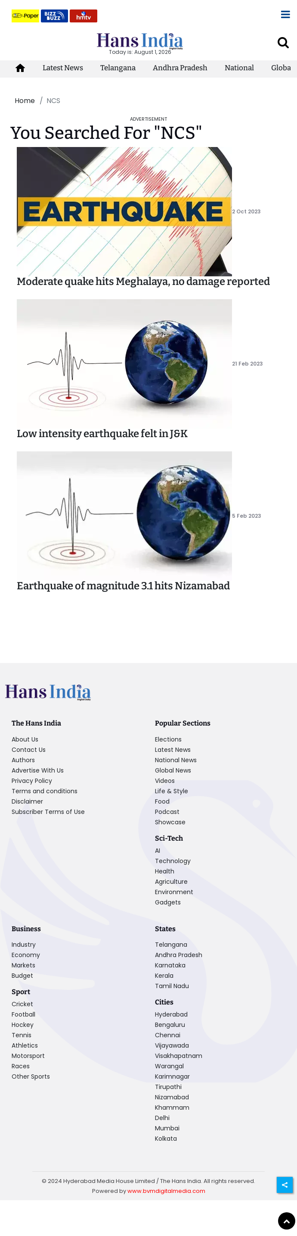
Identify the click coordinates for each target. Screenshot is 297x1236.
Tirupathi (168, 1087)
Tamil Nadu (172, 986)
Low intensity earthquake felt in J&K (102, 434)
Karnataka (170, 965)
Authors (23, 760)
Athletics (25, 1045)
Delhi (162, 1118)
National (239, 67)
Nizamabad (172, 1097)
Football (23, 1014)
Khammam (172, 1108)
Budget (22, 976)
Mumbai (167, 1128)
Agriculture (171, 882)
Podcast (167, 812)
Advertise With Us (38, 770)
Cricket (22, 1004)
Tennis (21, 1035)
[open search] (283, 42)
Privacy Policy (32, 781)
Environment (174, 892)
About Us (25, 739)
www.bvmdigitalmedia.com (166, 1191)
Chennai (167, 1035)
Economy (26, 955)
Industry (24, 945)
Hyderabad (171, 1014)
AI (157, 851)
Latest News (63, 67)
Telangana (118, 67)
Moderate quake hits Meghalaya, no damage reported (143, 281)
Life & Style (171, 791)
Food (162, 801)
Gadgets (168, 902)
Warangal (169, 1066)
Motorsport (28, 1056)
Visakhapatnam (178, 1056)
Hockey (23, 1025)
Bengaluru (170, 1025)
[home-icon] (20, 68)
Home (25, 101)
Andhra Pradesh (180, 67)
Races (21, 1066)
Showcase (170, 822)
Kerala (164, 976)
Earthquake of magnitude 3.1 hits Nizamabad (123, 586)
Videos (165, 781)
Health (164, 871)
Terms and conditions (44, 791)
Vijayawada (172, 1045)
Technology (173, 861)
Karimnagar (172, 1076)
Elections (168, 739)
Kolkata (166, 1139)
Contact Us (29, 750)
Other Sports (31, 1076)
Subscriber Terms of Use (48, 812)
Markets (23, 965)
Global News (173, 770)
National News (176, 760)
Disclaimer (27, 801)
